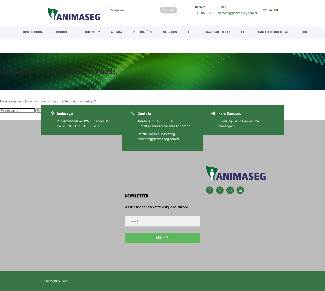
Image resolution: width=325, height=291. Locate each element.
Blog (303, 32)
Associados (64, 32)
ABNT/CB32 (92, 32)
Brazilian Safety (217, 32)
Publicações (142, 32)
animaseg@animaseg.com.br (237, 13)
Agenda (116, 32)
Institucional (33, 32)
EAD (243, 32)
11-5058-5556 (204, 13)
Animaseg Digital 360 (273, 32)
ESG (190, 32)
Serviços (170, 32)
